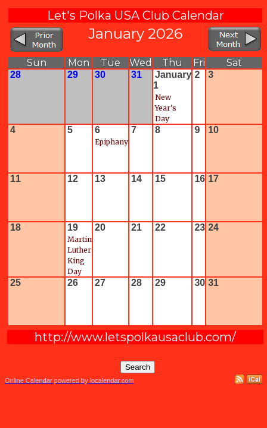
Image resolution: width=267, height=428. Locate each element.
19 (72, 227)
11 (15, 179)
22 (160, 227)
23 (199, 227)
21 (136, 227)
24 (213, 227)
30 (100, 75)
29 (72, 75)
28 (15, 75)
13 (100, 179)
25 (15, 283)
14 (136, 179)
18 (15, 227)
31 (136, 75)
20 (100, 227)
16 (199, 179)
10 (213, 130)
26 (72, 283)
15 (160, 179)
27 (100, 283)
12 (72, 179)
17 (213, 179)
